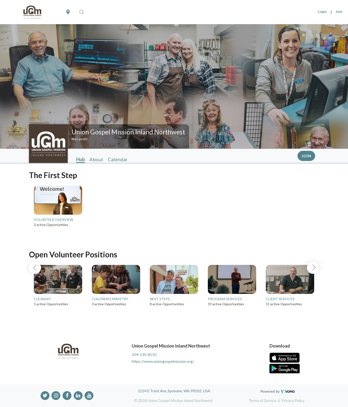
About (96, 159)
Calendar (118, 159)
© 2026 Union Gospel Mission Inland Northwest (173, 400)
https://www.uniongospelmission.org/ (163, 361)
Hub (80, 159)
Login (322, 11)
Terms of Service (262, 400)
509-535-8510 (144, 354)
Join (339, 11)
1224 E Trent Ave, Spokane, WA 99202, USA (174, 390)
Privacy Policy (293, 400)
